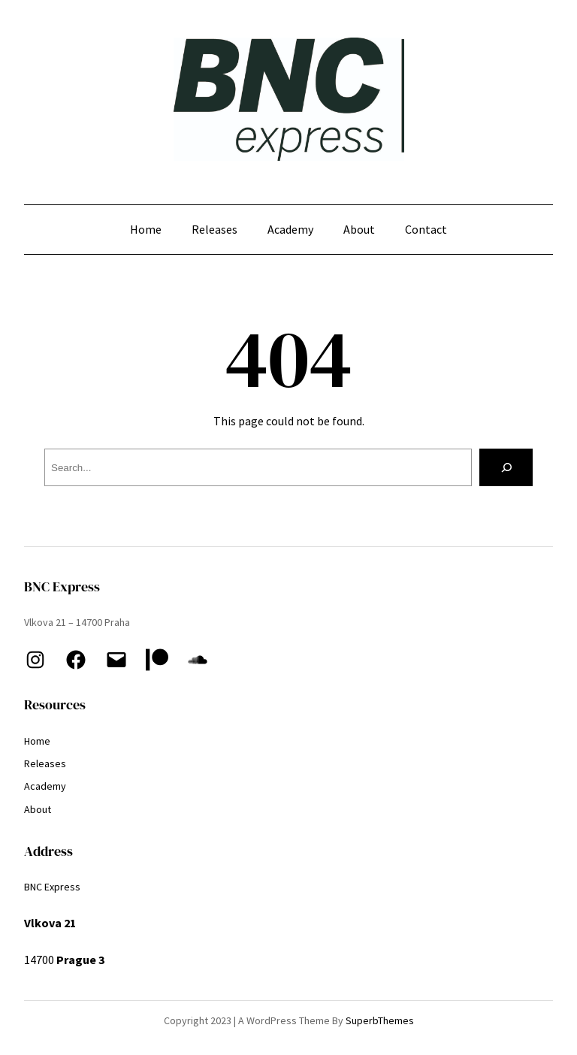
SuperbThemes (380, 1020)
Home (146, 229)
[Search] (506, 467)
